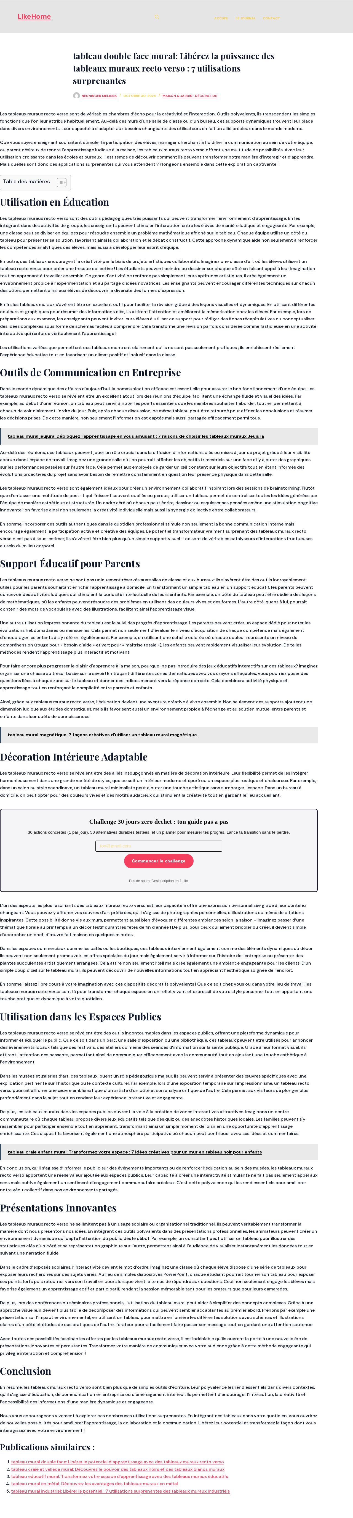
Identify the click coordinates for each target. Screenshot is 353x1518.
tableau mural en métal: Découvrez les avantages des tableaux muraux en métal (94, 1484)
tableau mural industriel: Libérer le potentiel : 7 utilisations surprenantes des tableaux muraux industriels (120, 1491)
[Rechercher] (157, 17)
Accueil (221, 18)
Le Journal (246, 18)
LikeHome (34, 16)
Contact (271, 18)
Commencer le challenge (159, 861)
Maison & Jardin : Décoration (190, 96)
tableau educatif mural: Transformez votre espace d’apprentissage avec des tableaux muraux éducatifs (119, 1476)
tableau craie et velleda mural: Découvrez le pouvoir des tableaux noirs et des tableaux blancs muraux (117, 1469)
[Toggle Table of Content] (59, 182)
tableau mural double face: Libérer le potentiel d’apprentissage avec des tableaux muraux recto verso (117, 1462)
